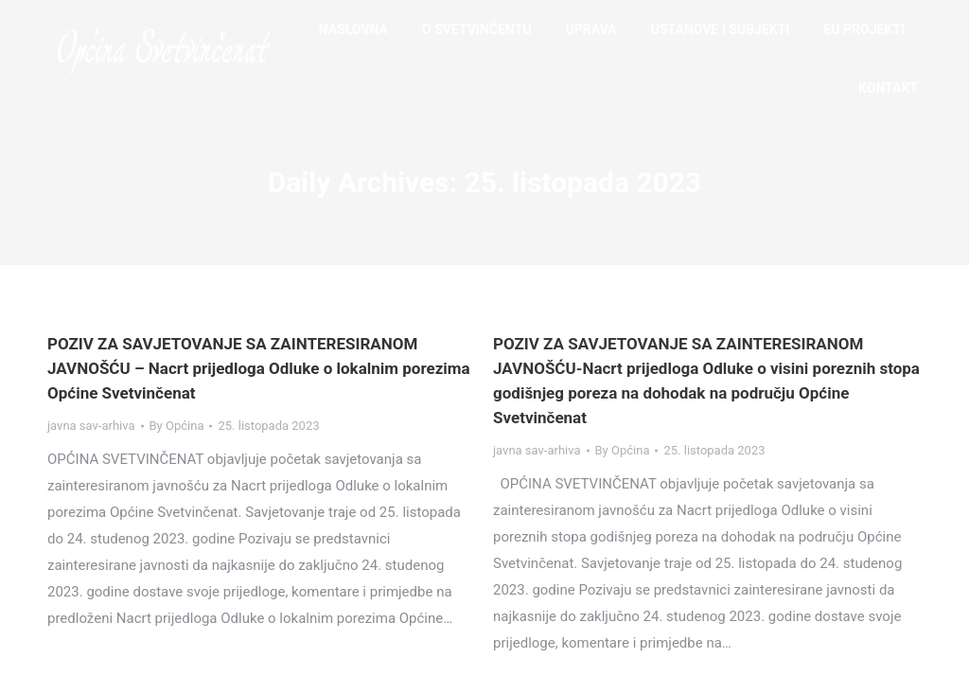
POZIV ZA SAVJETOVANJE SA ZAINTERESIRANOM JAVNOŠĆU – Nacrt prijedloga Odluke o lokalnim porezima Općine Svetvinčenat (258, 368)
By (177, 425)
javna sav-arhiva (91, 425)
